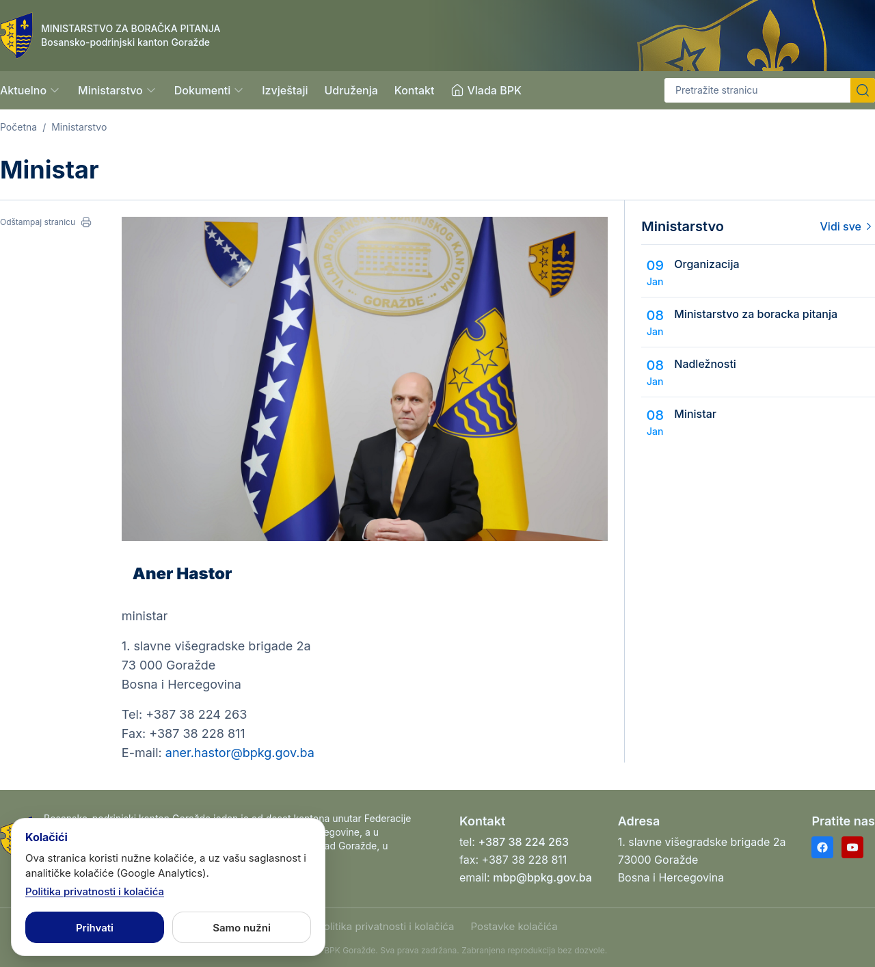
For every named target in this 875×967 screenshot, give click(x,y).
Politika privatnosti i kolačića (385, 926)
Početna (18, 127)
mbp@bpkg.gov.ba (542, 877)
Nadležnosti (705, 364)
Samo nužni (242, 927)
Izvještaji (285, 90)
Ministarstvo (79, 127)
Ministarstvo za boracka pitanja (755, 314)
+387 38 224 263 (523, 842)
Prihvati (94, 927)
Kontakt (414, 90)
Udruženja (350, 90)
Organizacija (706, 264)
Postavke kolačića (513, 926)
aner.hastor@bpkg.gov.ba (239, 752)
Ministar (695, 414)
